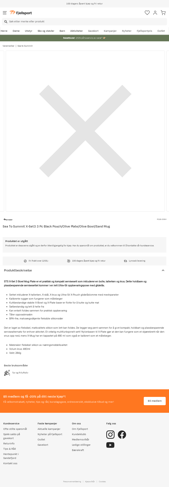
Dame (16, 31)
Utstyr (28, 31)
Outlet (161, 31)
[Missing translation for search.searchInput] (5, 21)
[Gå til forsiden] (21, 12)
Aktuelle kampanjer (49, 429)
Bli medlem (155, 401)
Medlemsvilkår (80, 439)
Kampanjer (110, 31)
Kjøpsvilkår (90, 481)
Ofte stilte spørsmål (15, 429)
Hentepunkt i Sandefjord (11, 456)
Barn (62, 31)
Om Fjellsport (80, 429)
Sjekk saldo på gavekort (11, 436)
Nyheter (127, 31)
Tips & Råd (9, 449)
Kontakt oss (10, 463)
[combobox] (84, 21)
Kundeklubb (79, 434)
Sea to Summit (25, 45)
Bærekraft (78, 450)
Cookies (102, 481)
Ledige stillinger (81, 445)
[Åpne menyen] (5, 12)
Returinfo (9, 443)
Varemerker (8, 45)
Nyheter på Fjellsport (50, 434)
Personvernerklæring (72, 481)
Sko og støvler (46, 31)
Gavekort (93, 31)
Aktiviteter (76, 31)
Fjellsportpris (144, 31)
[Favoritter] (147, 12)
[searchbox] (88, 22)
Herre (4, 31)
